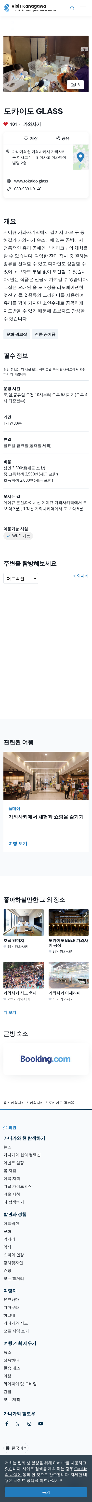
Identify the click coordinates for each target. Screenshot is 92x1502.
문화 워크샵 (16, 334)
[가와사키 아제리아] (69, 981)
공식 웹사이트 (62, 369)
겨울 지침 (11, 1194)
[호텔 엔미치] (23, 929)
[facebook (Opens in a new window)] (6, 1424)
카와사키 (32, 124)
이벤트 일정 (13, 1162)
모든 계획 (11, 1399)
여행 (7, 1375)
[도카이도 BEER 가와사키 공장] (69, 931)
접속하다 (11, 1360)
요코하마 (11, 1299)
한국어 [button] (14, 1448)
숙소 (7, 1352)
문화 (7, 1231)
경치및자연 (13, 1262)
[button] (39, 914)
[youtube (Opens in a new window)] (40, 1424)
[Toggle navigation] (83, 8)
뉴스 (7, 1147)
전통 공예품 (45, 334)
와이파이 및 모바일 (20, 1383)
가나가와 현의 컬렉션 (22, 1154)
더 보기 (9, 1012)
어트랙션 (11, 1223)
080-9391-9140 (27, 189)
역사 (7, 1247)
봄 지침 (9, 1170)
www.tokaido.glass (31, 181)
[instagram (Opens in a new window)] (29, 1424)
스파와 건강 (13, 1254)
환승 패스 (11, 1368)
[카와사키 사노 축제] (23, 981)
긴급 (7, 1391)
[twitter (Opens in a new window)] (18, 1424)
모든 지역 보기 (16, 1331)
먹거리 (9, 1239)
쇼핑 (7, 1270)
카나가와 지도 (15, 1323)
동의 (46, 1492)
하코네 (9, 1315)
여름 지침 (11, 1178)
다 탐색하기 (13, 1202)
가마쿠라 (11, 1307)
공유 (62, 138)
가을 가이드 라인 (18, 1186)
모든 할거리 (13, 1278)
